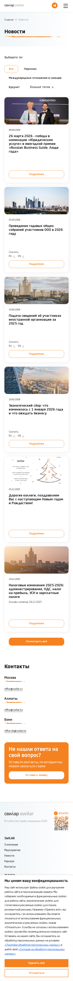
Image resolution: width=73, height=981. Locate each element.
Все (11, 69)
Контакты (10, 867)
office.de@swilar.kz (15, 731)
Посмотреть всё (36, 641)
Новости (9, 856)
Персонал (30, 69)
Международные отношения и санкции (35, 78)
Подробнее (36, 174)
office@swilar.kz (13, 710)
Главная (9, 20)
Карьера (9, 861)
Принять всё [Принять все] (36, 963)
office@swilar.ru (13, 689)
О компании (11, 844)
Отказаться (36, 973)
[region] (36, 928)
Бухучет (14, 87)
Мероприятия (12, 850)
